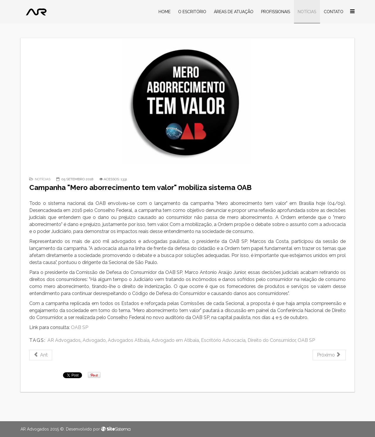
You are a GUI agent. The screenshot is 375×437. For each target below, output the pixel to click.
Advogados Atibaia (128, 340)
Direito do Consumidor (272, 340)
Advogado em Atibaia (175, 340)
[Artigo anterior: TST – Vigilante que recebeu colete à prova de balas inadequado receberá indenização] (40, 355)
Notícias (307, 11)
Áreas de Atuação (233, 11)
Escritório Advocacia (223, 340)
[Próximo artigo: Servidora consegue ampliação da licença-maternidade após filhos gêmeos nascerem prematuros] (329, 355)
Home (164, 11)
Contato (333, 11)
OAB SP (79, 327)
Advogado (94, 340)
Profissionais (275, 11)
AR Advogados (64, 340)
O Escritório (192, 11)
